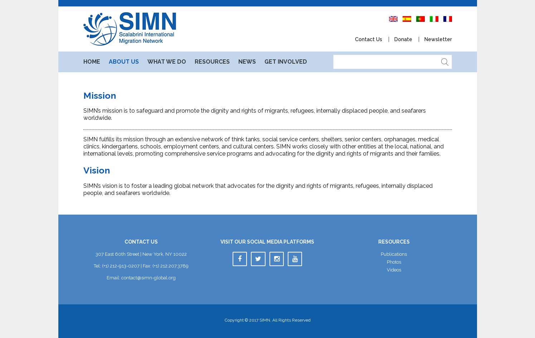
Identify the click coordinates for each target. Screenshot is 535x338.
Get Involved (285, 61)
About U (124, 61)
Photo (394, 262)
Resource (212, 61)
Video (394, 270)
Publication (394, 254)
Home (91, 61)
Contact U (368, 39)
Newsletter (438, 39)
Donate (403, 39)
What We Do (166, 61)
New (247, 61)
